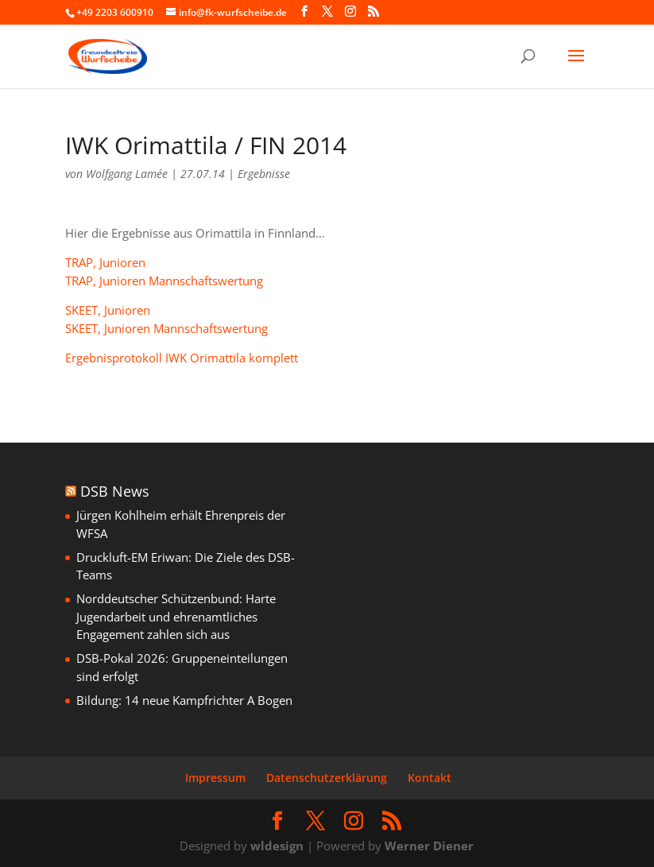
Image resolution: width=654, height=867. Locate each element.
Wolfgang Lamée (127, 173)
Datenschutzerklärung (326, 777)
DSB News (114, 491)
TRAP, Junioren (105, 262)
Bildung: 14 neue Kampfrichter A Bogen (184, 700)
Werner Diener (429, 845)
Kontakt (429, 777)
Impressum (215, 777)
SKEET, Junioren (107, 310)
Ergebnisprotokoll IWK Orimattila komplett (181, 358)
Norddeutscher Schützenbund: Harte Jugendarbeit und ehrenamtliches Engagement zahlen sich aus (176, 616)
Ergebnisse (264, 173)
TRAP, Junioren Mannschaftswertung (164, 280)
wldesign (277, 845)
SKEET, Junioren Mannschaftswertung (166, 328)
